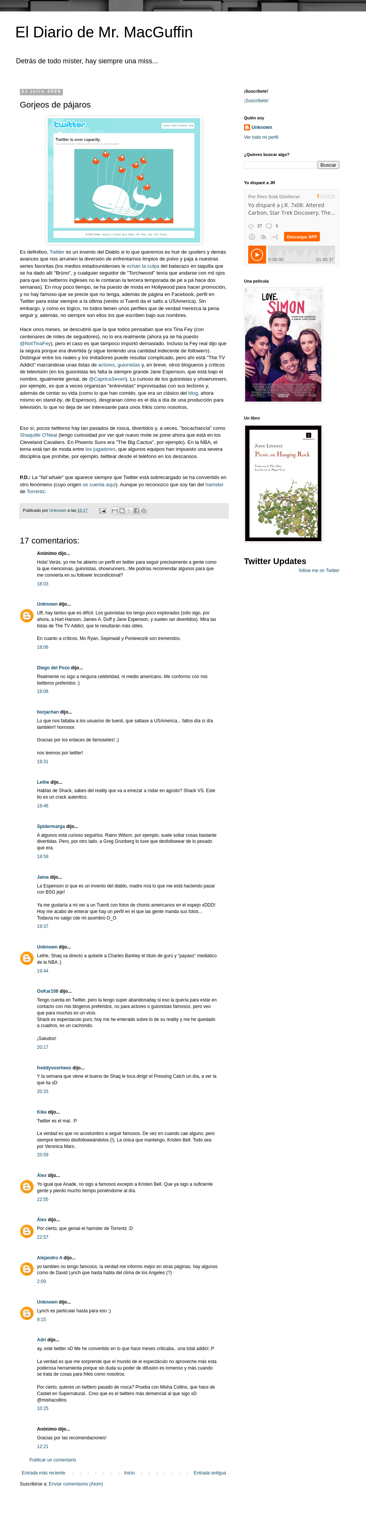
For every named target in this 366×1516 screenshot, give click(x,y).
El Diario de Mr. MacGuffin (104, 32)
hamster (214, 484)
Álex (42, 1175)
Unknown (47, 604)
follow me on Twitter (319, 570)
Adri (41, 1339)
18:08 (42, 691)
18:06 (42, 647)
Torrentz (36, 491)
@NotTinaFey (35, 343)
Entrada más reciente (43, 1473)
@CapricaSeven (107, 379)
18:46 (42, 806)
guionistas (128, 365)
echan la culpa (144, 266)
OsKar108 (47, 991)
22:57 (42, 1237)
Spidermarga (51, 826)
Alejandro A (49, 1257)
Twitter (57, 252)
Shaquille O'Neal (38, 435)
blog (193, 393)
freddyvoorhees (54, 1068)
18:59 (42, 856)
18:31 (42, 761)
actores (106, 365)
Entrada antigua (210, 1473)
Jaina (43, 877)
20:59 (42, 1154)
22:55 (42, 1199)
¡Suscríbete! (256, 100)
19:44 (42, 971)
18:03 (42, 584)
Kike (42, 1112)
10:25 (42, 1408)
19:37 (42, 926)
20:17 (42, 1047)
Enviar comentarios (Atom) (76, 1484)
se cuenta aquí (99, 484)
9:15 (41, 1319)
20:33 (42, 1091)
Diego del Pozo (53, 667)
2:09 (41, 1281)
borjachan (48, 712)
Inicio (129, 1473)
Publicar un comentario (52, 1460)
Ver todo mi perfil (261, 137)
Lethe (43, 782)
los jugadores (100, 449)
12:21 (42, 1446)
